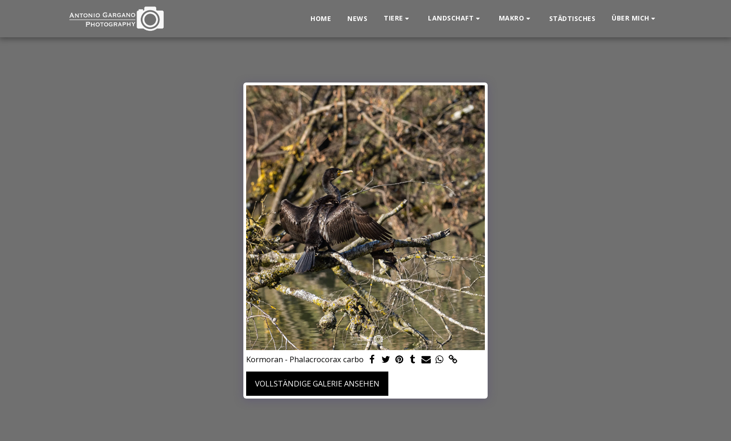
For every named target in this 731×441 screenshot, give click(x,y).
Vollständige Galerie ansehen (317, 383)
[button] (397, 18)
